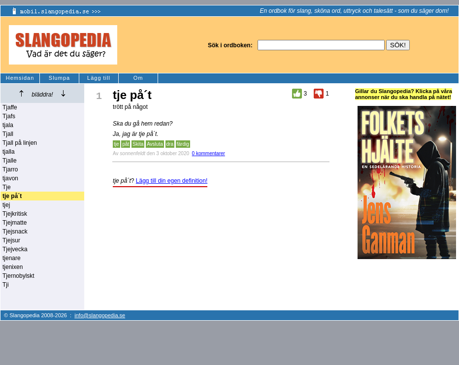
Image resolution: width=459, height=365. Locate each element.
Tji (5, 284)
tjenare (11, 258)
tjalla (8, 151)
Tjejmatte (14, 222)
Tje (6, 187)
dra (169, 144)
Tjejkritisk (14, 213)
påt (125, 144)
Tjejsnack (15, 231)
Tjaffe (9, 107)
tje (116, 144)
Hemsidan (20, 78)
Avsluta (155, 144)
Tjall (7, 134)
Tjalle (9, 160)
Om (138, 78)
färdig (183, 144)
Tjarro (10, 169)
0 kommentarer (208, 153)
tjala (7, 125)
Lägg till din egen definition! (171, 180)
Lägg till (98, 78)
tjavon (10, 178)
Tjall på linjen (19, 142)
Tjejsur (11, 240)
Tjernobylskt (18, 275)
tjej (6, 204)
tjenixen (12, 267)
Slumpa (59, 78)
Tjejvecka (15, 249)
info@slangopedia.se (99, 315)
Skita (137, 144)
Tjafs (8, 116)
